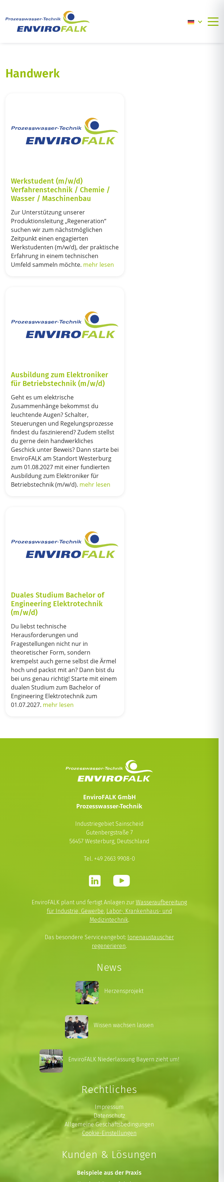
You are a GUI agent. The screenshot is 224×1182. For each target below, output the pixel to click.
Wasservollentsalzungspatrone (109, 1090)
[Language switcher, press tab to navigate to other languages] (195, 21)
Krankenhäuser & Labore (109, 1028)
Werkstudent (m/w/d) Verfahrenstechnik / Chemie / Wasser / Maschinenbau (46, 190)
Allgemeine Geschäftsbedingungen (109, 968)
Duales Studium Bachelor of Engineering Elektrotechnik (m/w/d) (53, 438)
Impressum (109, 951)
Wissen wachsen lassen (124, 869)
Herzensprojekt (123, 835)
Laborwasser (109, 1099)
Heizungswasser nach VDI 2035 (109, 1073)
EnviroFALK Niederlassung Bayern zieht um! (123, 903)
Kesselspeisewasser (109, 1064)
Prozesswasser (109, 1055)
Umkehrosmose (109, 1081)
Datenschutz (109, 960)
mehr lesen (50, 288)
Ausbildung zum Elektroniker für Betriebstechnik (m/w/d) (159, 186)
